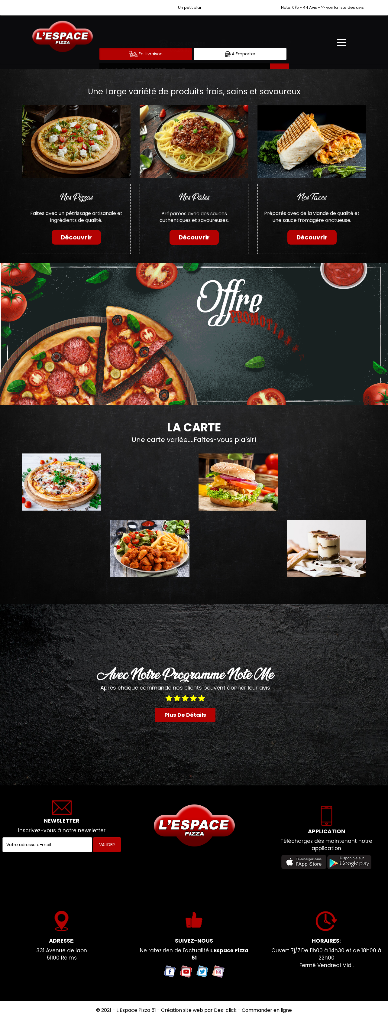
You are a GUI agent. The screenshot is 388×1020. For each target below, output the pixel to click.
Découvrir (76, 237)
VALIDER (107, 845)
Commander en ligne (267, 1010)
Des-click (225, 1010)
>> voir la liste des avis (342, 7)
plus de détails (185, 715)
